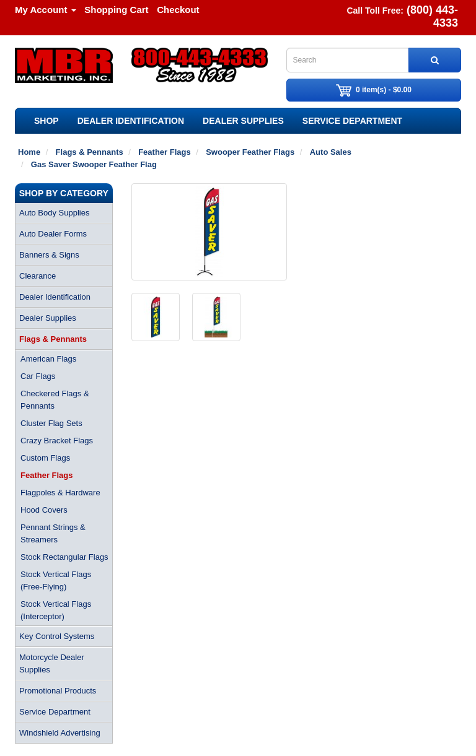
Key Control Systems (56, 636)
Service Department (352, 121)
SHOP (46, 121)
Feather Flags (46, 475)
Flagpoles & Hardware (60, 492)
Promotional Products (57, 690)
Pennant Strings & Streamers (53, 533)
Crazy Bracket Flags (56, 440)
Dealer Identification (130, 121)
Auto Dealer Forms (53, 233)
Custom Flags (45, 458)
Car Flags (37, 376)
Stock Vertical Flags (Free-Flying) (55, 580)
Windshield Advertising (59, 732)
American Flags (48, 358)
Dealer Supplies (243, 121)
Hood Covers (44, 510)
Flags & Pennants (53, 339)
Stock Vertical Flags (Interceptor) (55, 610)
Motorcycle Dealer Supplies (51, 663)
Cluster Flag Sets (51, 423)
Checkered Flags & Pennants (54, 400)
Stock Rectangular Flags (64, 557)
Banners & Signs (49, 254)
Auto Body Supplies (54, 212)
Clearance (37, 275)
